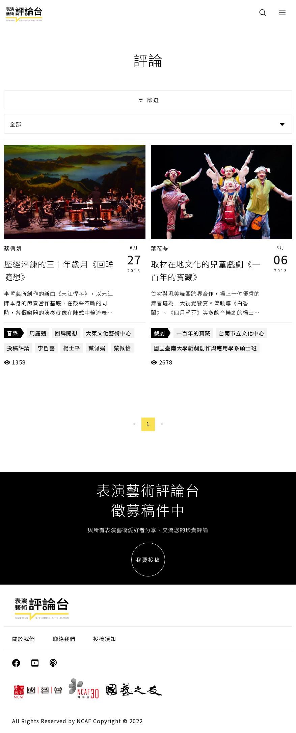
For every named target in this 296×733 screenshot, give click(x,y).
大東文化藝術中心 (109, 333)
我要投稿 (148, 559)
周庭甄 (38, 333)
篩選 (148, 100)
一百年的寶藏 (193, 333)
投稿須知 (104, 639)
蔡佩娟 (13, 248)
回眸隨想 (66, 333)
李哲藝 (46, 348)
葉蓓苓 (160, 248)
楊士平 (71, 348)
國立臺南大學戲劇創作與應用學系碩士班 (205, 348)
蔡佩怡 (122, 348)
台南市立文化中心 (242, 333)
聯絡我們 (64, 639)
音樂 (12, 333)
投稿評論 (18, 348)
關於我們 (23, 639)
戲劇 (159, 333)
